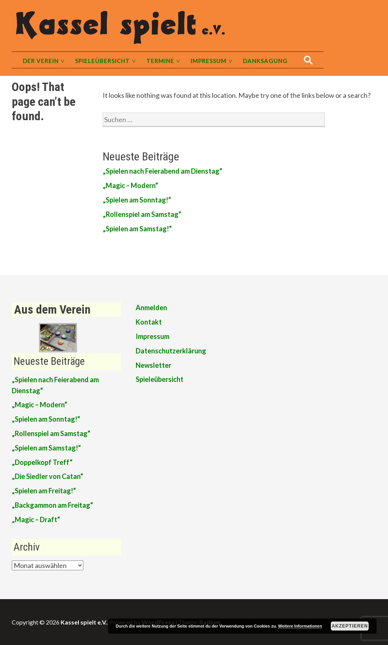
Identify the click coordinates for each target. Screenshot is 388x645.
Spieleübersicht (102, 60)
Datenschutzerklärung (171, 351)
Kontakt (149, 322)
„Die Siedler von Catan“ (47, 476)
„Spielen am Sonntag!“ (137, 200)
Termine (160, 60)
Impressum (209, 60)
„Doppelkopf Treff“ (42, 462)
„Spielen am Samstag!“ (137, 228)
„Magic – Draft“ (36, 519)
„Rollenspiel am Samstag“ (142, 214)
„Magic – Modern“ (130, 185)
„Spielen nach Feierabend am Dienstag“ (162, 171)
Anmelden (151, 307)
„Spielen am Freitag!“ (44, 490)
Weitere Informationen (300, 626)
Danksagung (265, 60)
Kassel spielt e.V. (84, 622)
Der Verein (41, 60)
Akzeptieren (350, 626)
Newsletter (153, 365)
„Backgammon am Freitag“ (52, 505)
